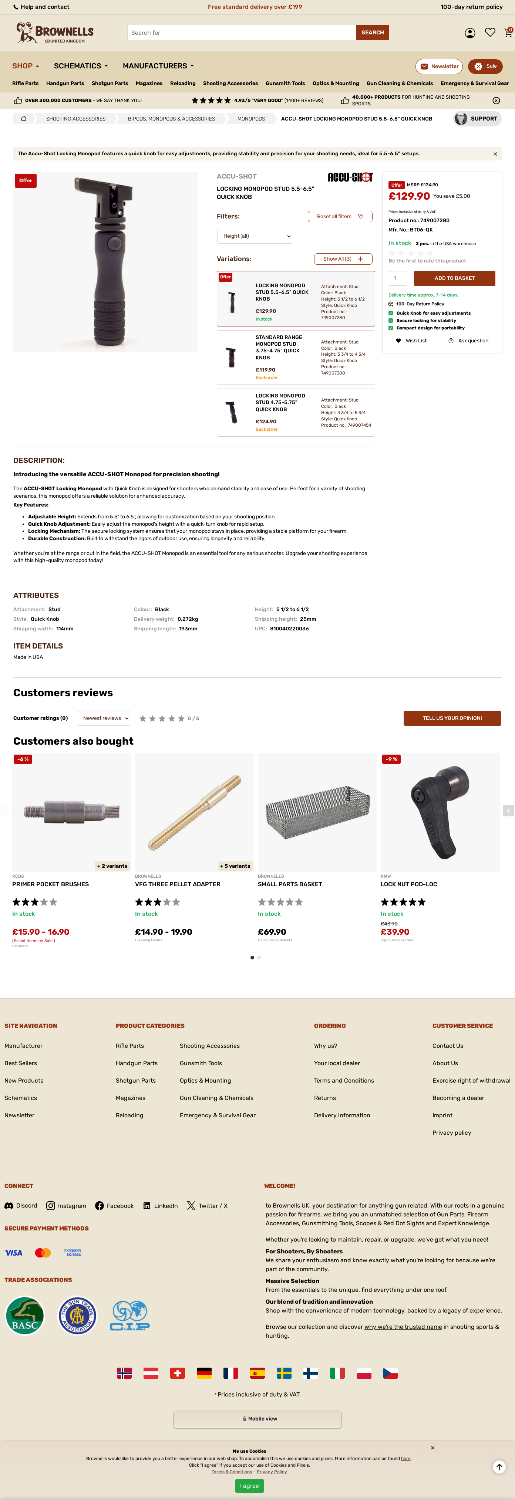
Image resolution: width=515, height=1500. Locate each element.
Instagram (66, 1205)
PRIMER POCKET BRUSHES (50, 884)
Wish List (411, 341)
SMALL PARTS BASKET (290, 884)
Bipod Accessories (397, 940)
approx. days (438, 295)
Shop (22, 65)
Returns (325, 1097)
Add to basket (455, 278)
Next (508, 810)
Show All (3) (337, 259)
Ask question (468, 341)
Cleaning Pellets (148, 940)
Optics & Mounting (336, 83)
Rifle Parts (25, 83)
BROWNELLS (148, 876)
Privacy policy (451, 1132)
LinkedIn (160, 1205)
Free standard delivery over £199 (255, 6)
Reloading (183, 83)
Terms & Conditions (232, 1471)
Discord (20, 1205)
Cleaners (20, 946)
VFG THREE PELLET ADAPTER (178, 884)
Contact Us (447, 1045)
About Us (445, 1063)
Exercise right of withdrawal (471, 1080)
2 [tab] (261, 961)
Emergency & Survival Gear (475, 83)
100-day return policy (472, 6)
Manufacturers (155, 65)
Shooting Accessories (230, 83)
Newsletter (19, 1115)
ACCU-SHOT (237, 176)
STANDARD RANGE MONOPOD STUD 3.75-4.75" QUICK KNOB (279, 347)
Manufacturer (23, 1045)
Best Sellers (20, 1063)
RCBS (18, 876)
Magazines (149, 83)
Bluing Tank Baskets (275, 940)
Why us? (325, 1045)
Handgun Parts (65, 83)
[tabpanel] (71, 850)
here (406, 1458)
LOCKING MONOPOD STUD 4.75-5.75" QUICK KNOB (280, 402)
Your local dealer (337, 1063)
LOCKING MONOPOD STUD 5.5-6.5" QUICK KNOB (282, 292)
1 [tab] (254, 961)
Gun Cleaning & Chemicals (400, 83)
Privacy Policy (272, 1471)
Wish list (492, 33)
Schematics (77, 65)
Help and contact (41, 6)
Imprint (442, 1115)
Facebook (114, 1205)
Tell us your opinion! (452, 718)
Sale (492, 66)
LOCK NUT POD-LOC (409, 884)
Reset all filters (334, 216)
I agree (249, 1485)
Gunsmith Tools (285, 83)
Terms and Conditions (344, 1080)
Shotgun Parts (110, 83)
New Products (23, 1080)
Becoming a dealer (458, 1097)
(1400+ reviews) (278, 100)
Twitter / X (207, 1205)
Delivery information (342, 1115)
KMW (386, 876)
